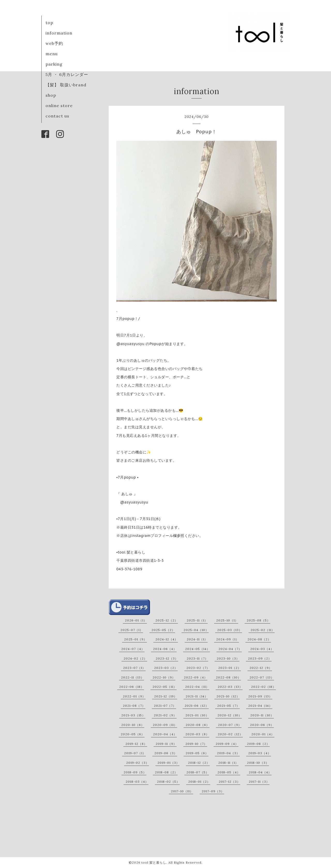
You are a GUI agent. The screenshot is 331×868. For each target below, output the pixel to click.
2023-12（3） (167, 658)
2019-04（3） (228, 753)
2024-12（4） (166, 639)
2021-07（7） (165, 706)
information (59, 33)
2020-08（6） (197, 725)
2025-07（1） (132, 630)
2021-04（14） (260, 706)
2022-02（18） (263, 687)
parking (54, 64)
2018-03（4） (137, 781)
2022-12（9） (261, 668)
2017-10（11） (182, 791)
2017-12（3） (229, 781)
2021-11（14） (197, 696)
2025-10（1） (227, 620)
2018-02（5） (168, 781)
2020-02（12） (230, 734)
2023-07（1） (134, 668)
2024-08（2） (259, 639)
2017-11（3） (259, 781)
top (49, 22)
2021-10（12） (228, 696)
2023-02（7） (198, 668)
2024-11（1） (197, 639)
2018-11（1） (228, 763)
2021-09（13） (260, 696)
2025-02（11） (263, 630)
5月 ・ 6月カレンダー (67, 74)
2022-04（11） (197, 687)
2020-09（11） (165, 725)
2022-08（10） (228, 677)
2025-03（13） (229, 630)
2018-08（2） (166, 772)
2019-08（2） (258, 744)
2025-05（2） (163, 630)
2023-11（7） (197, 658)
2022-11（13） (132, 677)
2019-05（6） (197, 753)
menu (52, 53)
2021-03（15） (133, 715)
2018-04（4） (260, 772)
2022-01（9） (134, 696)
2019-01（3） (168, 763)
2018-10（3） (258, 763)
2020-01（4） (262, 734)
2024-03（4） (262, 649)
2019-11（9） (166, 744)
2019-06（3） (165, 753)
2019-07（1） (135, 753)
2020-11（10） (262, 715)
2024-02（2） (135, 658)
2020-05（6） (133, 734)
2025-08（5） (258, 620)
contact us (57, 115)
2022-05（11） (165, 687)
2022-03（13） (230, 687)
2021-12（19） (165, 696)
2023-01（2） (229, 668)
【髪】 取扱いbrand (66, 84)
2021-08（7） (134, 706)
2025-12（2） (166, 620)
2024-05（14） (197, 649)
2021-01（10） (197, 715)
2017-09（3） (213, 791)
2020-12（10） (229, 715)
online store (59, 105)
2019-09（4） (227, 744)
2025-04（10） (196, 630)
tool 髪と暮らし (153, 862)
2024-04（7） (230, 649)
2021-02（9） (165, 715)
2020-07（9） (230, 725)
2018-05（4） (228, 772)
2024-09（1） (227, 639)
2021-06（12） (197, 706)
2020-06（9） (262, 725)
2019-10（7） (196, 744)
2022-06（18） (131, 687)
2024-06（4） (165, 649)
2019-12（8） (136, 744)
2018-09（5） (135, 772)
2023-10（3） (228, 658)
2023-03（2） (166, 668)
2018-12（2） (199, 763)
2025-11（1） (197, 620)
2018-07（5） (197, 772)
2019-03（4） (259, 753)
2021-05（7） (228, 706)
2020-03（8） (197, 734)
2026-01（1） (136, 620)
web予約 (54, 43)
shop (51, 95)
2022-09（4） (195, 677)
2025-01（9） (135, 639)
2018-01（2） (199, 781)
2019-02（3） (137, 763)
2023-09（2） (260, 658)
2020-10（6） (132, 725)
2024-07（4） (133, 649)
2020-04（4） (165, 734)
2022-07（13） (262, 677)
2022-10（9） (164, 677)
